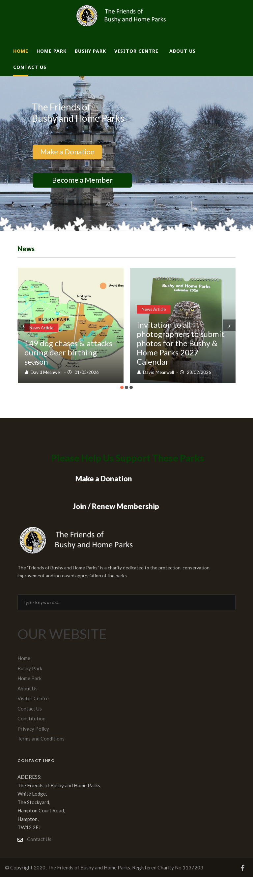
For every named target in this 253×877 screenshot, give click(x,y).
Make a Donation (67, 151)
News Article (41, 327)
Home (20, 51)
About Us (182, 51)
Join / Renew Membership (116, 506)
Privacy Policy (33, 729)
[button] (122, 387)
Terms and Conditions (41, 738)
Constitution (31, 718)
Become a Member (82, 179)
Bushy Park (90, 51)
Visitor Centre (136, 51)
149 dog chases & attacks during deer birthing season (68, 352)
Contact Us (29, 67)
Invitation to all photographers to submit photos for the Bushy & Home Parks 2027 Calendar (181, 343)
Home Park (52, 51)
